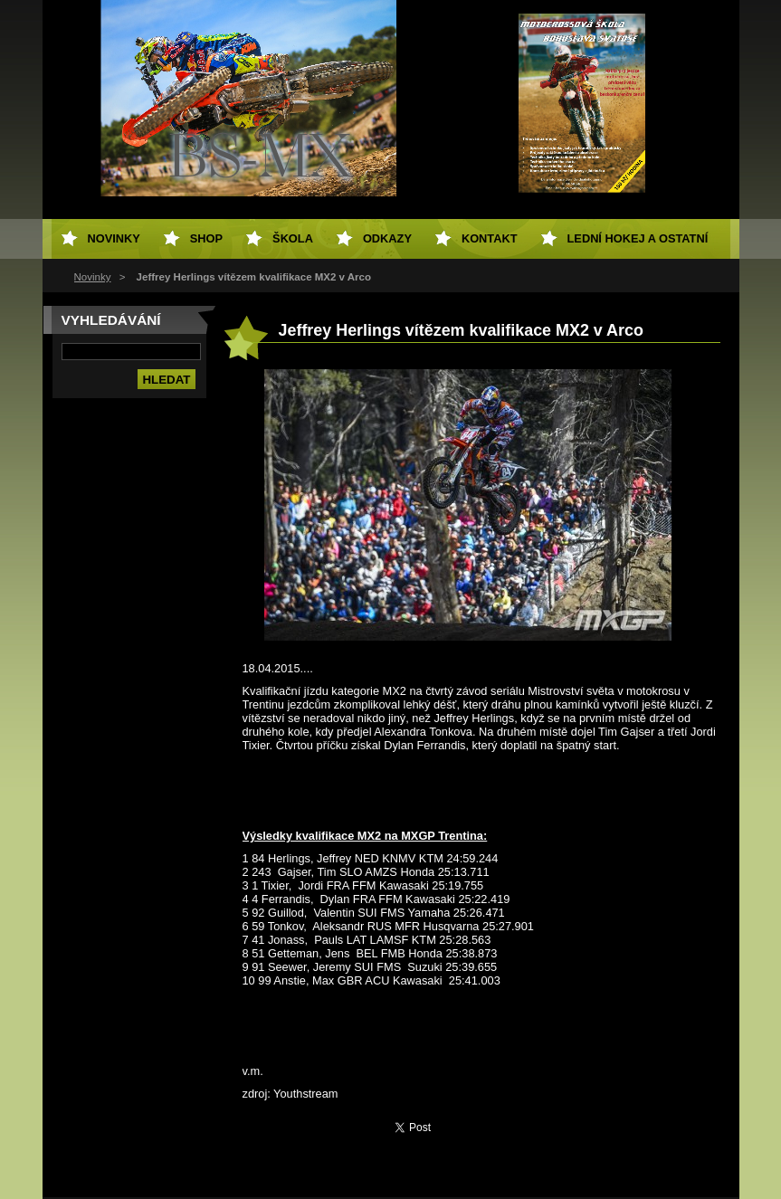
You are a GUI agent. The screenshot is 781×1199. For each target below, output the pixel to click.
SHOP (206, 238)
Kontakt (490, 238)
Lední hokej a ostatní (638, 238)
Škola (292, 238)
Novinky (92, 276)
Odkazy (387, 238)
